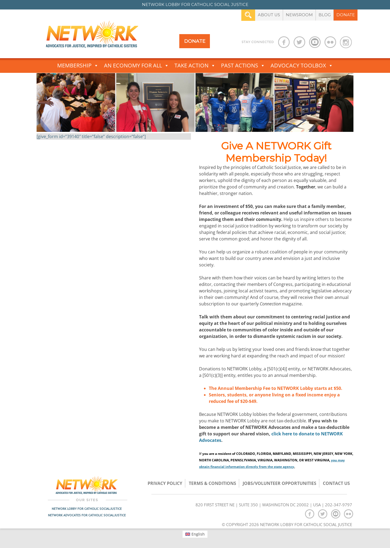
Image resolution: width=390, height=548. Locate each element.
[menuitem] (195, 534)
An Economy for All (136, 65)
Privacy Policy (165, 483)
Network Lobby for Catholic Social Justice (87, 509)
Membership (78, 65)
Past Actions (243, 65)
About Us (269, 14)
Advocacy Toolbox (302, 65)
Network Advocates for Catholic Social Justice (87, 515)
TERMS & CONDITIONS (212, 483)
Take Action (195, 65)
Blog (324, 14)
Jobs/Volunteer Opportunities (279, 483)
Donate (345, 14)
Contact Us (336, 483)
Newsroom (299, 14)
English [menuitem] (198, 534)
